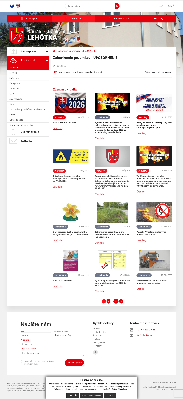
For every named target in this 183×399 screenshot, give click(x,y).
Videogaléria (15, 88)
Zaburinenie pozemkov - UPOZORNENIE (77, 51)
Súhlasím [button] (72, 395)
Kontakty (158, 18)
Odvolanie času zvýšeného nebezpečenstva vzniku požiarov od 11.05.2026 (69, 178)
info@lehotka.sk (143, 335)
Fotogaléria (14, 83)
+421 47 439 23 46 (145, 330)
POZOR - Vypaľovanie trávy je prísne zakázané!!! (151, 233)
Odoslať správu (74, 362)
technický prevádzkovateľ (41, 391)
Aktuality (13, 67)
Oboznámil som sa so (39, 362)
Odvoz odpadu (16, 119)
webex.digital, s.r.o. (24, 388)
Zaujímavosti (15, 99)
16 (116, 301)
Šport (12, 104)
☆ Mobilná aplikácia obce (21, 125)
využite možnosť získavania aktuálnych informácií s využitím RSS (32, 383)
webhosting (11, 388)
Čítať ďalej (58, 128)
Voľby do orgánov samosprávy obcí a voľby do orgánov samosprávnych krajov (154, 125)
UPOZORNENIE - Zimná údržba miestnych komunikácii (151, 281)
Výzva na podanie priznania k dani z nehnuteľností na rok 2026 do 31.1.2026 (112, 283)
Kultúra (13, 93)
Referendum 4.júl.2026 (64, 122)
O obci (96, 329)
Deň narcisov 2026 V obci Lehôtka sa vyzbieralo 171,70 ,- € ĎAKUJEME (70, 233)
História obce (100, 332)
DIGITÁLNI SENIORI (62, 280)
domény (35, 388)
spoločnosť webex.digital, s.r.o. (18, 391)
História (13, 72)
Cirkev (12, 114)
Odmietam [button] (110, 395)
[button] (29, 18)
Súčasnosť (14, 78)
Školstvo (97, 336)
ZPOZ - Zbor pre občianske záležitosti (27, 109)
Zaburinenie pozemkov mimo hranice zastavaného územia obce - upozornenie (112, 234)
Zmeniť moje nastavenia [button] (91, 395)
